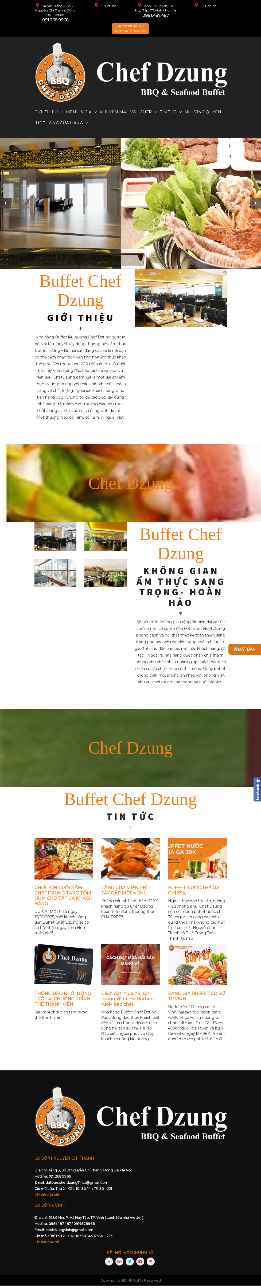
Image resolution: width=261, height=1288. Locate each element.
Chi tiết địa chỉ (46, 1197)
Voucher (141, 111)
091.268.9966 (55, 19)
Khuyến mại (113, 111)
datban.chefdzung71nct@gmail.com (76, 1185)
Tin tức (168, 111)
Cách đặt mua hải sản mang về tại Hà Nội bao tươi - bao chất (127, 1001)
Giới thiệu (46, 111)
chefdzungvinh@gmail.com (69, 1232)
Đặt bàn (245, 649)
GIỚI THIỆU (81, 320)
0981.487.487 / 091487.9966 (72, 1226)
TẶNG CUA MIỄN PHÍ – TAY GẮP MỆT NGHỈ (126, 892)
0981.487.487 (155, 15)
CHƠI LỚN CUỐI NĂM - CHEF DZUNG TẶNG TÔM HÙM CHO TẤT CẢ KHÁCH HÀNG (63, 898)
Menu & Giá (79, 111)
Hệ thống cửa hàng (59, 122)
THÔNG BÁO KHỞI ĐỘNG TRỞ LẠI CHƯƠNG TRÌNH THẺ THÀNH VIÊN (62, 1001)
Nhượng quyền (203, 111)
